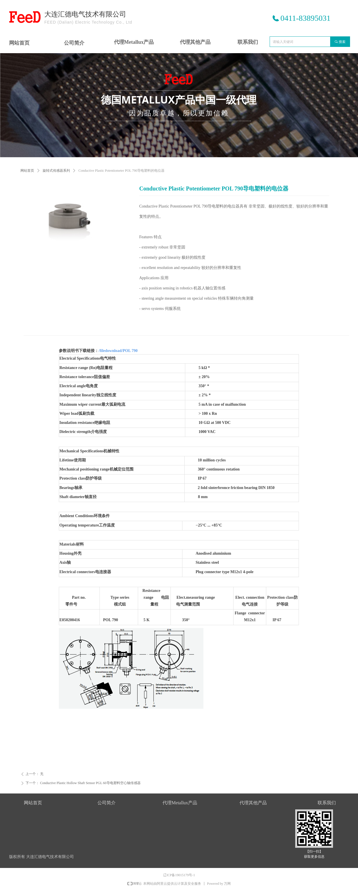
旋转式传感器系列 (56, 171)
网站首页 (27, 171)
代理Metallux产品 (134, 42)
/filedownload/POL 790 (118, 351)
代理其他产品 (195, 42)
